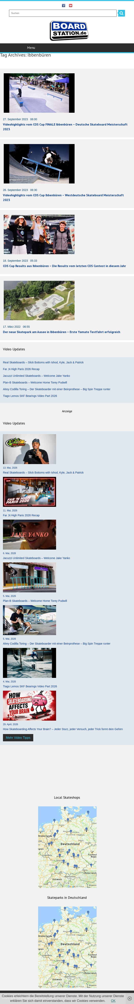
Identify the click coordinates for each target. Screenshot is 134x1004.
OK (113, 1000)
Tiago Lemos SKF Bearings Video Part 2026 (30, 395)
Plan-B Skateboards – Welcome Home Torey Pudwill (35, 382)
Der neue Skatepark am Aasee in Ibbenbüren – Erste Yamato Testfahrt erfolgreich (61, 332)
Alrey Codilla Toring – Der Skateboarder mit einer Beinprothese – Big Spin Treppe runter (56, 389)
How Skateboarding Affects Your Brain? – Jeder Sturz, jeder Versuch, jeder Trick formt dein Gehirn (63, 729)
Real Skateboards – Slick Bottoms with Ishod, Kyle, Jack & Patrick (43, 362)
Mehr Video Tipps (18, 737)
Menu (67, 48)
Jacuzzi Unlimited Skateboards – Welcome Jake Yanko (36, 375)
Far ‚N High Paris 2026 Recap (21, 369)
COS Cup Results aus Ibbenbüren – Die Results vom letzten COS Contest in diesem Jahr (64, 266)
